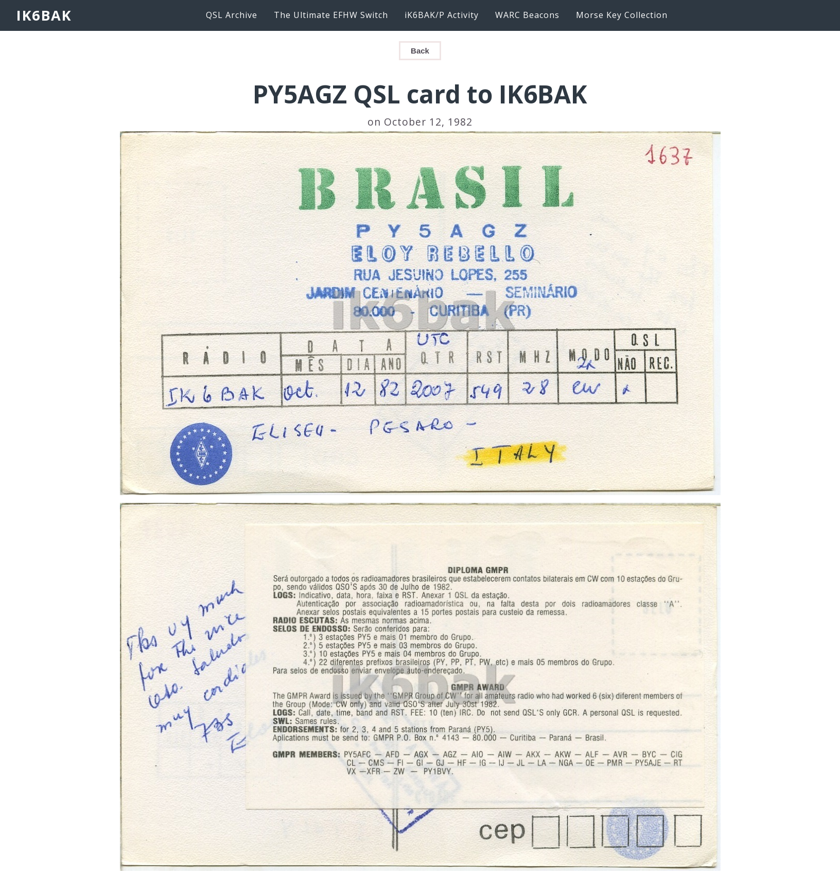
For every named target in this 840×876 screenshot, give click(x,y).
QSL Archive (231, 15)
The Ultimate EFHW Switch (331, 15)
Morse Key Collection (622, 15)
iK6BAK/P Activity (442, 15)
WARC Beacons (527, 15)
